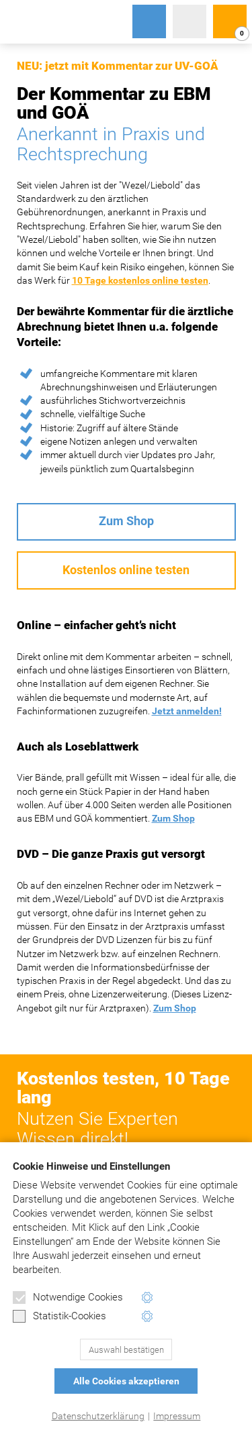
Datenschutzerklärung (98, 1416)
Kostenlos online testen (126, 570)
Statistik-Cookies (59, 1316)
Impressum (176, 1416)
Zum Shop (126, 521)
